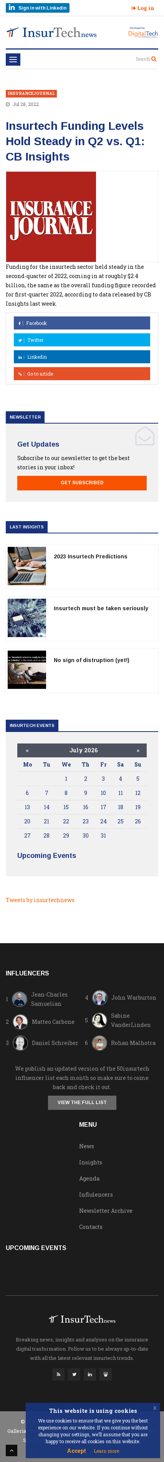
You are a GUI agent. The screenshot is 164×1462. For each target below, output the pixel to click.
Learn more (106, 1451)
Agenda (89, 1178)
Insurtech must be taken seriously (101, 608)
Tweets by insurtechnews (40, 900)
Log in (142, 8)
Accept (76, 1450)
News (86, 1146)
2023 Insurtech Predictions (91, 556)
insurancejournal (31, 93)
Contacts (91, 1226)
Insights (90, 1162)
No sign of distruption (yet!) (91, 660)
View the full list (82, 1102)
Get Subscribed (82, 482)
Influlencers (96, 1194)
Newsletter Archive (106, 1210)
